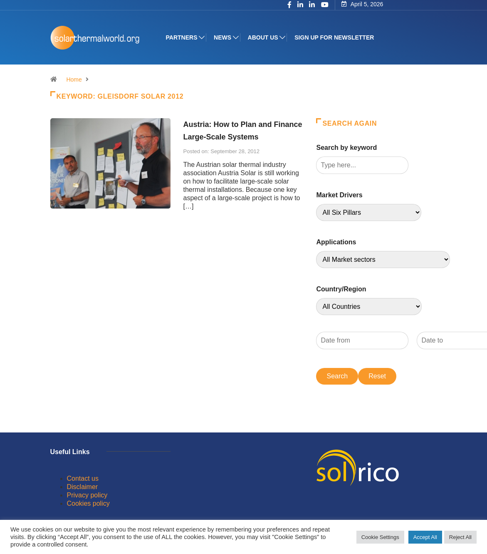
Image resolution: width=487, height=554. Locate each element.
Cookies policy (88, 503)
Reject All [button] (460, 537)
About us (263, 37)
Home (74, 79)
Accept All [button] (425, 537)
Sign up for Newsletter (334, 37)
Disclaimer (82, 486)
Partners (182, 37)
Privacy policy (87, 495)
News (222, 37)
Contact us (83, 478)
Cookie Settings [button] (380, 537)
